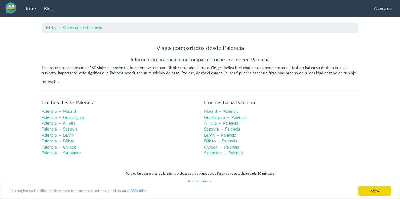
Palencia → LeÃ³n (58, 135)
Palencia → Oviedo (59, 146)
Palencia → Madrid (59, 111)
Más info (138, 190)
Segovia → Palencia (222, 128)
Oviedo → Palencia (221, 146)
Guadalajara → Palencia (225, 117)
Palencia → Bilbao (58, 140)
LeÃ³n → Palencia (220, 135)
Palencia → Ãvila (58, 123)
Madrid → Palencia (221, 111)
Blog (48, 8)
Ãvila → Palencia (221, 123)
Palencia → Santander (61, 152)
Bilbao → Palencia (220, 140)
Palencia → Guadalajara (63, 117)
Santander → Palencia (223, 152)
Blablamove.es (200, 181)
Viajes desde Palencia (82, 27)
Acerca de (383, 8)
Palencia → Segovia (60, 128)
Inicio (31, 8)
